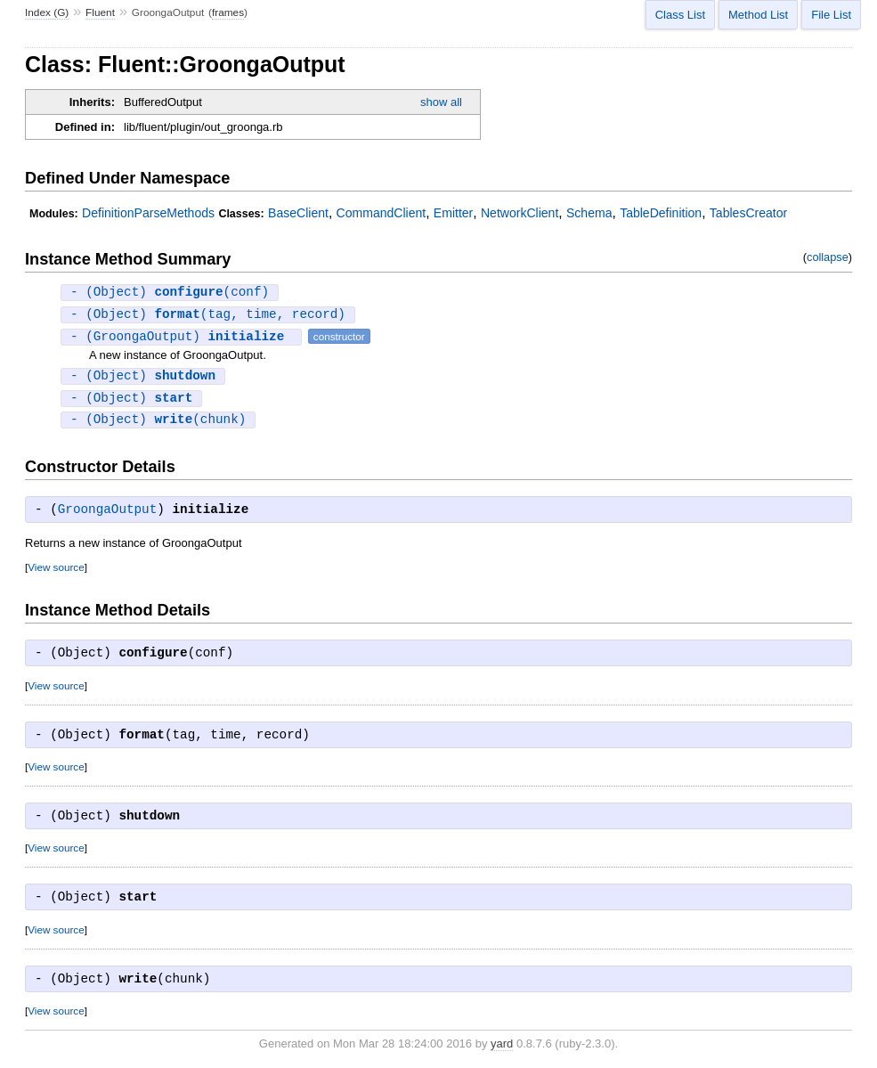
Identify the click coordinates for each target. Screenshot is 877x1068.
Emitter (453, 213)
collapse (828, 257)
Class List (680, 14)
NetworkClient (519, 213)
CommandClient (381, 213)
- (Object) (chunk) (158, 423)
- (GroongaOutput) (181, 338)
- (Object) (142, 378)
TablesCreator (748, 213)
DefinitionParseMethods (148, 213)
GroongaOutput (108, 514)
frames (228, 12)
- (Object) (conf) (169, 292)
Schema (589, 213)
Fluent (100, 12)
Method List (758, 14)
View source (56, 571)
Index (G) (47, 12)
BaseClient (298, 213)
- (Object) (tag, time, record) (207, 315)
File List (831, 14)
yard (502, 1048)
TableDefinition (661, 213)
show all (441, 102)
